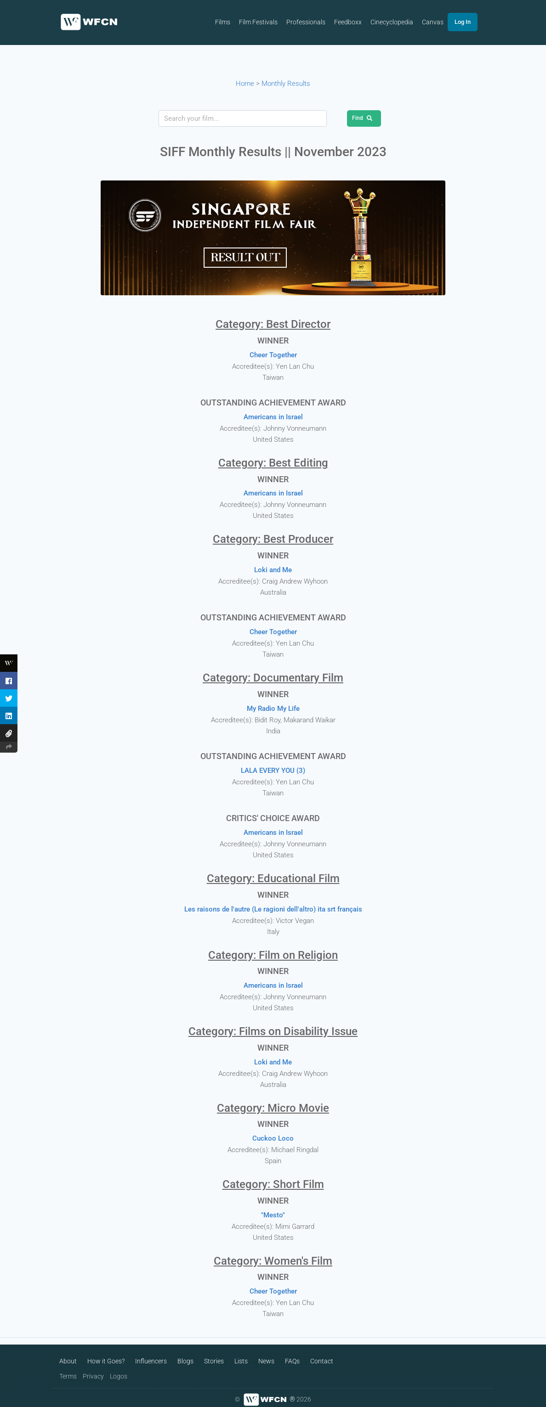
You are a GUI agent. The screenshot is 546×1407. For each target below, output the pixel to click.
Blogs (185, 1354)
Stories (214, 1354)
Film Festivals (265, 22)
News (266, 1354)
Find (363, 118)
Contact (321, 1354)
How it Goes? (106, 1354)
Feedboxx (356, 22)
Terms (68, 1369)
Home (245, 83)
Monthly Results (286, 83)
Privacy (93, 1369)
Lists (241, 1354)
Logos (118, 1369)
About (68, 1354)
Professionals (313, 22)
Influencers (151, 1354)
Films (229, 22)
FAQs (292, 1354)
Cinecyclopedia (400, 22)
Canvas (441, 22)
